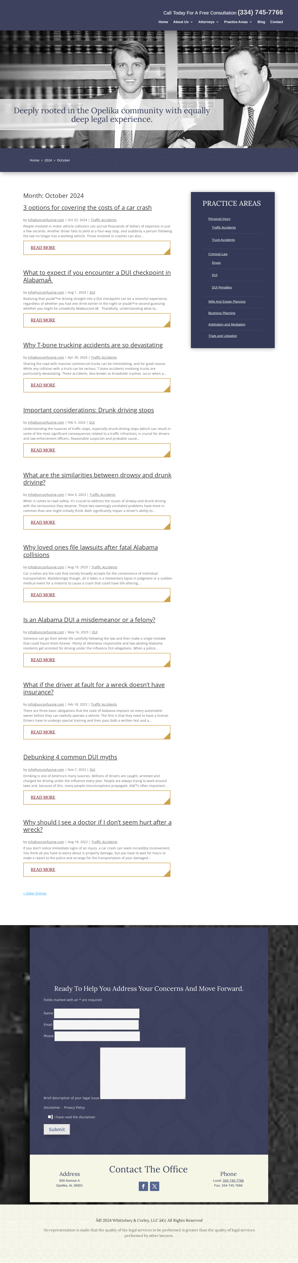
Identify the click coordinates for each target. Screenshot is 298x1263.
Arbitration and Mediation (226, 325)
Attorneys (206, 22)
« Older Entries (35, 894)
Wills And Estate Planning (227, 302)
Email (91, 1025)
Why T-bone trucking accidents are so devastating (93, 345)
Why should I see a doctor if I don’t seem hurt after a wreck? (97, 826)
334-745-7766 (233, 1181)
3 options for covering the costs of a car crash (87, 208)
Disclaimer (52, 1108)
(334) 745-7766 (260, 12)
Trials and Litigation (222, 336)
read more (43, 248)
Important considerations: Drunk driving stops (88, 410)
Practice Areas (236, 22)
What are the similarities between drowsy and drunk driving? (97, 479)
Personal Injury (219, 219)
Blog (261, 22)
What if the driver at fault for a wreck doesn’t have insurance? (94, 689)
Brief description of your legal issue (115, 1098)
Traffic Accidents (104, 220)
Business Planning (221, 313)
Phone (92, 1036)
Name (91, 1013)
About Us (181, 22)
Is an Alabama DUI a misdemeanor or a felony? (89, 620)
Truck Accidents (223, 240)
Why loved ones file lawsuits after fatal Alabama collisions (90, 551)
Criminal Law (217, 254)
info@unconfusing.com (46, 220)
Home (163, 22)
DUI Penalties (222, 288)
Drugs (216, 263)
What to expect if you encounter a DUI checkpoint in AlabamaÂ (97, 276)
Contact (276, 22)
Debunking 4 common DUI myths (70, 757)
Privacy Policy (74, 1108)
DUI (92, 293)
